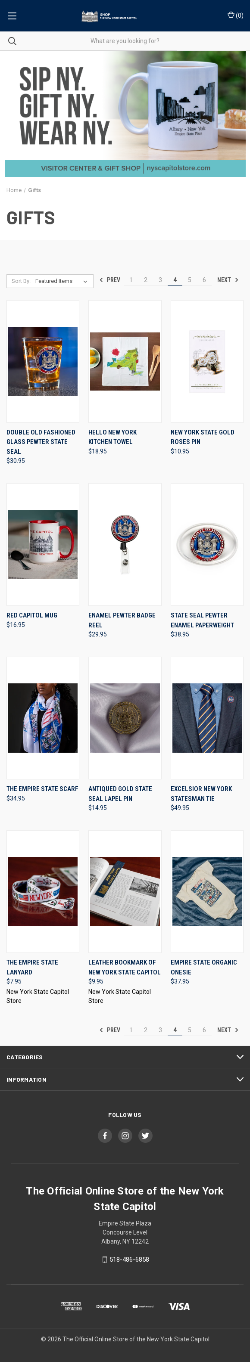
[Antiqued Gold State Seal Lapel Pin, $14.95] (124, 718)
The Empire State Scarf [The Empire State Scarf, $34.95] (42, 789)
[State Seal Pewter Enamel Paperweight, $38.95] (207, 544)
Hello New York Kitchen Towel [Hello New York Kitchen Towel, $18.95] (112, 437)
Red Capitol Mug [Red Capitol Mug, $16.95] (31, 615)
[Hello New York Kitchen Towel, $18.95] (124, 361)
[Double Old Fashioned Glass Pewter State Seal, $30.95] (43, 361)
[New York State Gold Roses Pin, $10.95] (207, 361)
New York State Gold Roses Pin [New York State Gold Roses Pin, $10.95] (202, 437)
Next (228, 280)
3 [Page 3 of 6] (160, 279)
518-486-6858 (129, 1259)
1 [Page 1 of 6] (131, 279)
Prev (109, 280)
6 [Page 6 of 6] (204, 279)
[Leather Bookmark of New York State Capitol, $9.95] (124, 891)
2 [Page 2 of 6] (145, 279)
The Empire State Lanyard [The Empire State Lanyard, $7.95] (32, 967)
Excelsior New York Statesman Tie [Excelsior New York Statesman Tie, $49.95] (201, 794)
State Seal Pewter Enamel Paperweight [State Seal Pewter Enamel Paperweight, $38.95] (202, 620)
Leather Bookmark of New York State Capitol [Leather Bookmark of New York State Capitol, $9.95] (124, 967)
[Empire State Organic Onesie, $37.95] (207, 891)
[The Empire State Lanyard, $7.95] (43, 891)
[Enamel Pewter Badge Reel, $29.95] (124, 544)
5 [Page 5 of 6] (189, 279)
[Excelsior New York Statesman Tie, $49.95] (207, 718)
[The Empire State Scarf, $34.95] (43, 718)
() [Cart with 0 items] (236, 15)
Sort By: (21, 281)
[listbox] (63, 281)
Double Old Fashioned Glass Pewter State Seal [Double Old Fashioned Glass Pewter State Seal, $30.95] (40, 442)
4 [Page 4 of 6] (175, 279)
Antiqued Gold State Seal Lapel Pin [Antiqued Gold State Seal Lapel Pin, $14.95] (120, 794)
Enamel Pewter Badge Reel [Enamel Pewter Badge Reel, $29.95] (122, 620)
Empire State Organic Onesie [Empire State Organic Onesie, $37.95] (204, 967)
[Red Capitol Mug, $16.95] (43, 544)
